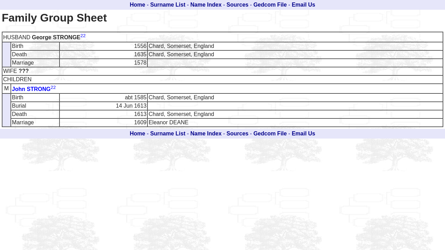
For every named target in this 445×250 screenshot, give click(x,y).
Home (137, 5)
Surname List (167, 5)
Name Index (206, 5)
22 (83, 35)
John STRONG (31, 89)
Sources (238, 5)
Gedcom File (270, 5)
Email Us (303, 5)
